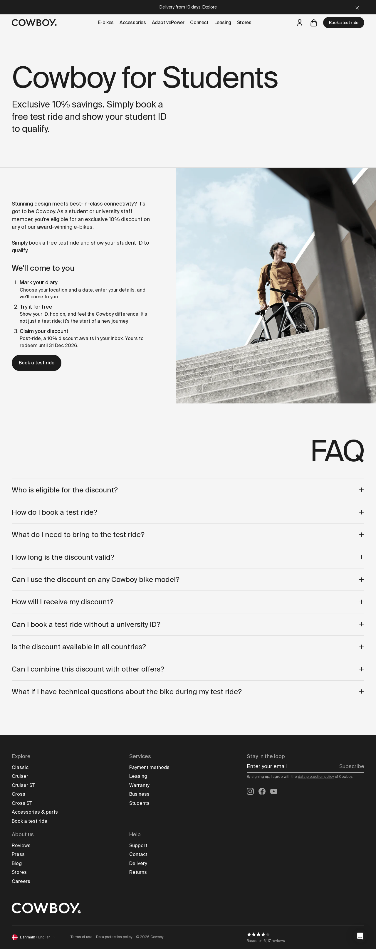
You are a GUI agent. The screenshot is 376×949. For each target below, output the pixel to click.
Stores (19, 872)
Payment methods (149, 767)
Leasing (138, 776)
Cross (18, 794)
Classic (20, 767)
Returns (138, 872)
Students (139, 803)
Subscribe (351, 766)
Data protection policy (114, 937)
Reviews (21, 845)
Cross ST (22, 803)
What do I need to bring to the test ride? (188, 534)
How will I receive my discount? (188, 601)
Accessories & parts (35, 812)
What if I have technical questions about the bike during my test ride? (188, 691)
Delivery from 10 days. (188, 7)
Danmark (34, 937)
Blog (17, 863)
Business (139, 794)
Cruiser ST (23, 785)
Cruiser (20, 776)
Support (138, 845)
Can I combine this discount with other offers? (188, 669)
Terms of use (81, 937)
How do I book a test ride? (188, 512)
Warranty (139, 785)
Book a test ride (343, 22)
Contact (138, 854)
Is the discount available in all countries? (188, 646)
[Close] (357, 7)
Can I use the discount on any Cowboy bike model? (188, 579)
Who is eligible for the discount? (188, 489)
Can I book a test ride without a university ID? (188, 624)
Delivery (138, 863)
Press (18, 854)
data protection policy (316, 776)
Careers (21, 881)
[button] (360, 936)
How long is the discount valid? (188, 557)
